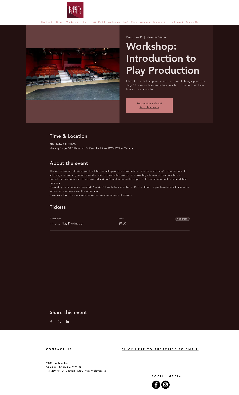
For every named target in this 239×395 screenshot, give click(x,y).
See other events (149, 107)
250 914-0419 (59, 370)
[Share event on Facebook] (51, 321)
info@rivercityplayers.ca (91, 370)
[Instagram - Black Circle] (165, 385)
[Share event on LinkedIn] (67, 321)
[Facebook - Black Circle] (156, 385)
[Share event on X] (59, 321)
